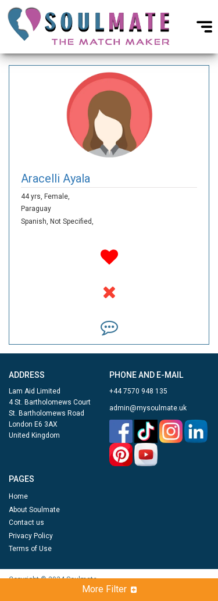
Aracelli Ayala (55, 178)
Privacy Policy (31, 536)
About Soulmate (34, 510)
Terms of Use (30, 549)
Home (18, 496)
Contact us (26, 522)
